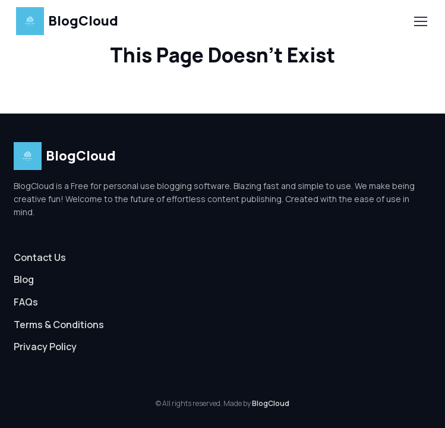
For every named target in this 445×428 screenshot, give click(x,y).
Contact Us (40, 257)
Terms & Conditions (59, 324)
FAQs (26, 302)
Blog (24, 279)
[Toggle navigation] (420, 21)
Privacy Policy (45, 346)
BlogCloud (67, 21)
